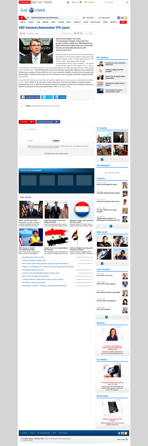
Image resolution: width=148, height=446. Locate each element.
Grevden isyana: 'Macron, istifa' (33, 257)
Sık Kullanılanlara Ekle (43, 433)
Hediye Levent (109, 300)
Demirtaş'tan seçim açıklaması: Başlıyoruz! (116, 63)
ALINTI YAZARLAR (103, 269)
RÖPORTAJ (101, 323)
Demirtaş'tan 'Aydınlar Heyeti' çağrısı (115, 84)
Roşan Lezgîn (109, 200)
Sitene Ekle (48, 2)
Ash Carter (56, 106)
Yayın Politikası (63, 433)
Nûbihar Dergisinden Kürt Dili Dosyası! (44, 18)
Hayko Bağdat (109, 283)
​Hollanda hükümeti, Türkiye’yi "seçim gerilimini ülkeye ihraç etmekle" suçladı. (82, 223)
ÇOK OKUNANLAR (103, 165)
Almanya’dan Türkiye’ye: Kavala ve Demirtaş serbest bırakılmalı (44, 286)
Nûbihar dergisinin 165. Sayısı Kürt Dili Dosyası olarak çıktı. (112, 422)
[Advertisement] (139, 39)
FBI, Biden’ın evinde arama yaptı (33, 282)
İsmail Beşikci (109, 308)
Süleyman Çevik (109, 183)
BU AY (118, 172)
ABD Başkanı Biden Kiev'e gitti (33, 270)
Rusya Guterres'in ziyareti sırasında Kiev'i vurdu (114, 91)
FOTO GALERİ (102, 128)
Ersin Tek (109, 192)
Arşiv (40, 2)
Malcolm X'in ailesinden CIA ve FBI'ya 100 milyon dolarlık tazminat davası (48, 267)
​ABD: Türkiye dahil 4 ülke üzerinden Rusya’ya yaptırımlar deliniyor (45, 263)
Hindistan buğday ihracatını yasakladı (114, 70)
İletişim (32, 433)
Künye (34, 2)
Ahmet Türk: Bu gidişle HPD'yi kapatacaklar (115, 77)
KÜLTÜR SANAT (102, 396)
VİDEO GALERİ (102, 232)
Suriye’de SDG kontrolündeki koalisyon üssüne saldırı (41, 273)
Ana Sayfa (24, 433)
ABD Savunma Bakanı (38, 106)
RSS (54, 433)
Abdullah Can (109, 218)
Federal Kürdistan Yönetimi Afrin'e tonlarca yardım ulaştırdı (42, 279)
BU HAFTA (112, 172)
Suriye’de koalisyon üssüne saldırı (34, 260)
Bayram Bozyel (109, 210)
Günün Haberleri (24, 2)
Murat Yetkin (109, 274)
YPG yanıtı (49, 106)
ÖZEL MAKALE (102, 359)
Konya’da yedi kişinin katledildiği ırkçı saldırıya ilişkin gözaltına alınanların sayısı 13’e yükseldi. (112, 386)
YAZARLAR (101, 178)
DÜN (106, 172)
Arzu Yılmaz (109, 291)
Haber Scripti (121, 439)
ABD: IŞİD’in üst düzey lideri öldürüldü (35, 276)
